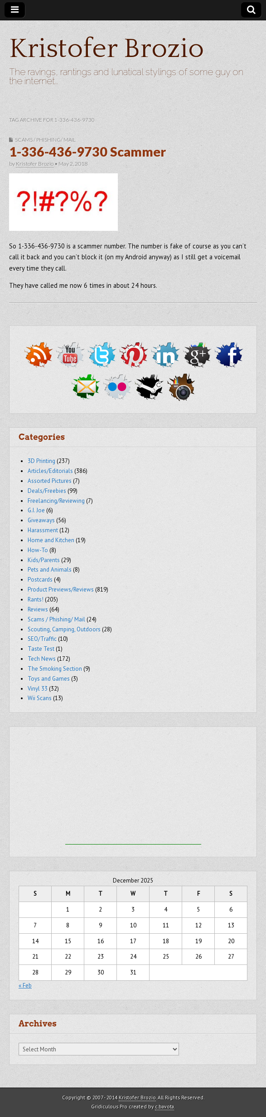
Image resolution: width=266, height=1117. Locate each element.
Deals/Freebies (47, 491)
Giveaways (41, 520)
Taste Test (41, 649)
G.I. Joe (36, 510)
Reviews (38, 609)
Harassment (43, 530)
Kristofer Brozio (106, 49)
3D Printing (41, 461)
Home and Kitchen (51, 540)
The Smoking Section (55, 669)
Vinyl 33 (38, 688)
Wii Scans (40, 698)
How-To (38, 550)
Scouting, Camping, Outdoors (64, 629)
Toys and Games (49, 679)
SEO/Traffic (42, 639)
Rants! (36, 599)
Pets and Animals (50, 569)
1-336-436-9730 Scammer (87, 151)
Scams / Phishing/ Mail (45, 140)
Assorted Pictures (50, 481)
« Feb (25, 985)
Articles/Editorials (50, 471)
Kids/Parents (44, 560)
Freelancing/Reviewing (56, 501)
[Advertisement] (133, 788)
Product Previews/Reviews (61, 589)
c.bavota (164, 1106)
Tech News (42, 659)
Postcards (40, 579)
